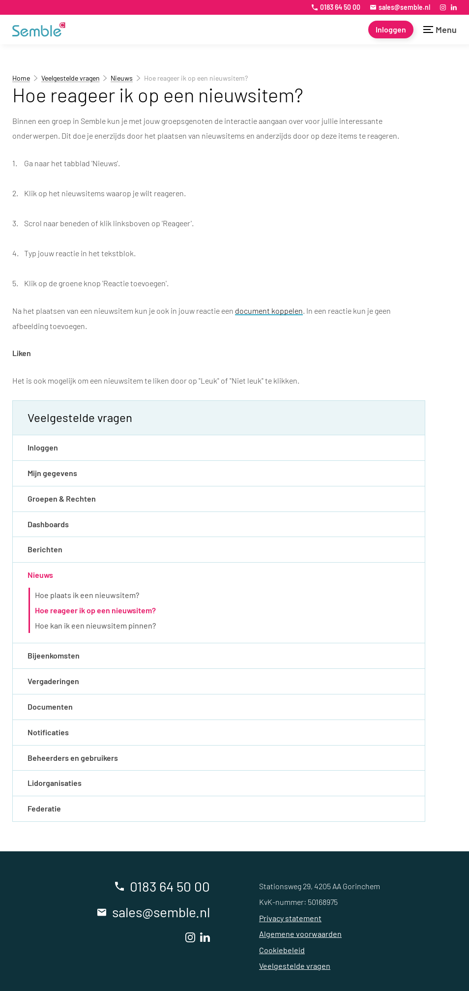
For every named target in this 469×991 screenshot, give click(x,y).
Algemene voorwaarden (300, 933)
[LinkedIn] (454, 7)
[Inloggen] (390, 29)
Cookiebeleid (282, 950)
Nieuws (122, 78)
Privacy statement (290, 918)
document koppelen (269, 310)
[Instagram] (443, 7)
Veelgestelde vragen (70, 78)
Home (21, 78)
